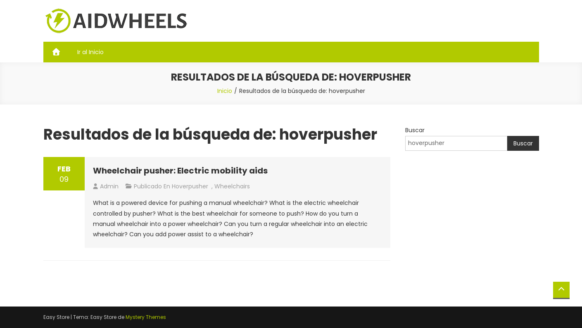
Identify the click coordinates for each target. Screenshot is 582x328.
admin (109, 186)
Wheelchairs (232, 186)
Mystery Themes (146, 317)
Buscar (415, 130)
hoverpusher (190, 186)
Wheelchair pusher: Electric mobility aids (180, 170)
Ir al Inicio (90, 52)
